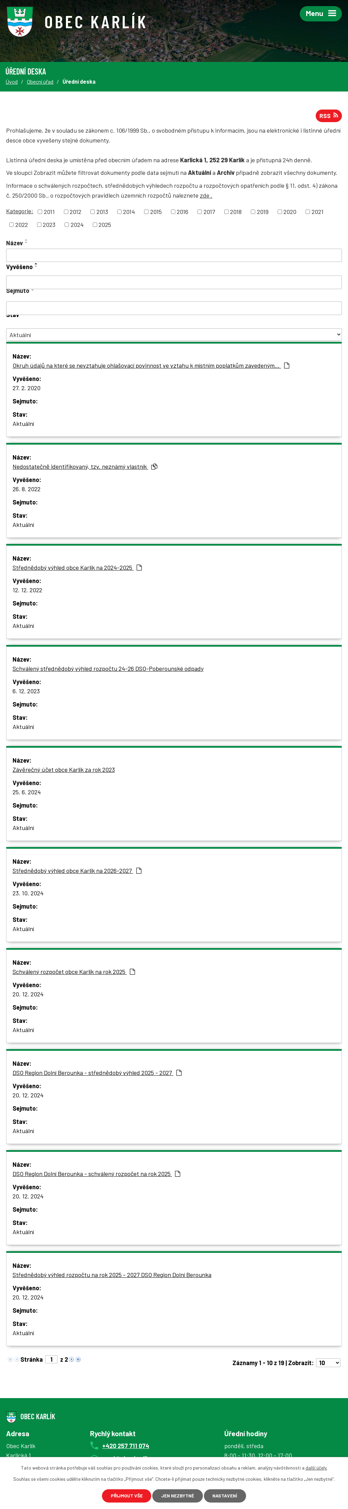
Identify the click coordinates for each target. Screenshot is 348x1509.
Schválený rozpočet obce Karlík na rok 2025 (74, 972)
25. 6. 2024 (27, 792)
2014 (129, 212)
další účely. (316, 1467)
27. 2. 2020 (26, 388)
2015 (156, 212)
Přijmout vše (124, 1495)
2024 (77, 225)
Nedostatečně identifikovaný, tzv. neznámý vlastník (85, 467)
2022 (21, 225)
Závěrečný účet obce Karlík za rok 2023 (64, 770)
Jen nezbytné (177, 1495)
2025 (105, 225)
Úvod (11, 81)
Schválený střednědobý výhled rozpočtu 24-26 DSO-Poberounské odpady (108, 669)
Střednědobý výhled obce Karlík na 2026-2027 (77, 871)
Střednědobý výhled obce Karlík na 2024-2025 (77, 568)
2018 (236, 212)
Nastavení (227, 1495)
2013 (102, 212)
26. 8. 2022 (26, 489)
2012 (75, 212)
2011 (49, 212)
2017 (209, 212)
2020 (289, 212)
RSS (328, 116)
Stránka (31, 1360)
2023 (49, 225)
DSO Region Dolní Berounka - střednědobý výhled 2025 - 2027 (97, 1073)
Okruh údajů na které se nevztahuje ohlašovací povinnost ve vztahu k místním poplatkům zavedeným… (151, 366)
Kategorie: (19, 211)
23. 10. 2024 (28, 893)
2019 (262, 212)
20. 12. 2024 (28, 994)
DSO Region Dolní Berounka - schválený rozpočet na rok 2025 (96, 1174)
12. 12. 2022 (27, 590)
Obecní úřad (40, 81)
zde (206, 196)
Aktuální (23, 424)
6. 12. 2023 (26, 691)
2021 (318, 212)
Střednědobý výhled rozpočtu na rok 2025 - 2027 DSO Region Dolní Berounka (112, 1275)
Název (14, 243)
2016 (182, 212)
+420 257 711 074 (125, 1446)
